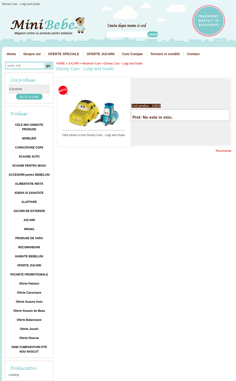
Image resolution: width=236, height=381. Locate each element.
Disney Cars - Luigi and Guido (123, 63)
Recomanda (223, 151)
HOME (60, 63)
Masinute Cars (91, 63)
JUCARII (73, 63)
